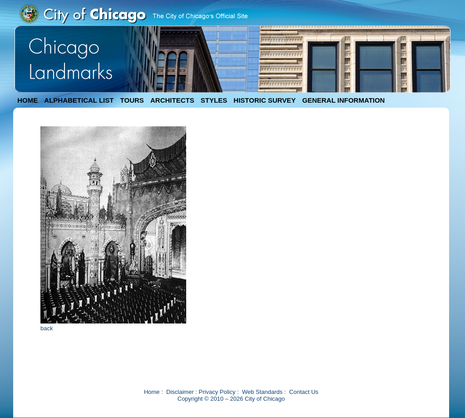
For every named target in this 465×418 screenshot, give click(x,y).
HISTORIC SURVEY (264, 100)
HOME (27, 100)
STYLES (214, 100)
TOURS (132, 100)
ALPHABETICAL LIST (79, 100)
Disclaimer (180, 391)
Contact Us (303, 391)
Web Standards (262, 391)
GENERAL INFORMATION (343, 100)
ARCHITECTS (172, 100)
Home (152, 391)
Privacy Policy (217, 391)
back (46, 328)
